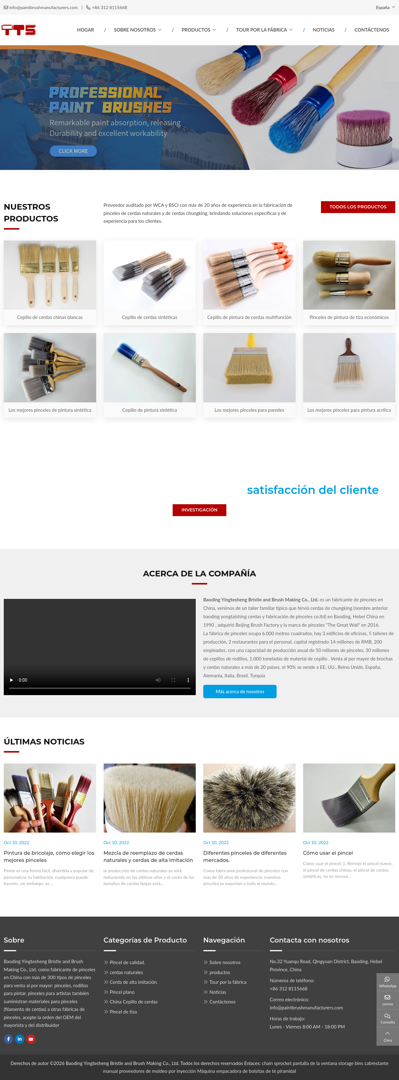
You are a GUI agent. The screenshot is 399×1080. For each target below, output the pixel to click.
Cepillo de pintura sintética (149, 410)
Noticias (323, 29)
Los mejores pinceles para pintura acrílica (349, 410)
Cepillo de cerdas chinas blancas (50, 317)
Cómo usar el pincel (328, 853)
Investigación (199, 510)
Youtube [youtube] (31, 1039)
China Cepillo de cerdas (134, 1001)
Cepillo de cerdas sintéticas (149, 317)
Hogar (85, 29)
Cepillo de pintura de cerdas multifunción (249, 317)
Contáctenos (371, 29)
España (383, 7)
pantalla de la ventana (315, 1063)
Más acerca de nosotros (240, 691)
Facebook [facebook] (8, 1039)
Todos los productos (358, 207)
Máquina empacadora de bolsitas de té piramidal (246, 1071)
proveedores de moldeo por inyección (157, 1071)
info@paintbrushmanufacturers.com (43, 7)
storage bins (350, 1063)
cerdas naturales (126, 972)
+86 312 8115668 (109, 7)
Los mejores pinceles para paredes (249, 410)
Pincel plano (122, 992)
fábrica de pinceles (228, 633)
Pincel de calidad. (127, 962)
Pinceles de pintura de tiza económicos (349, 317)
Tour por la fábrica (261, 29)
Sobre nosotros (135, 29)
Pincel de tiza (123, 1011)
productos (196, 29)
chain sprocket (277, 1063)
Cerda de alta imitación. (134, 982)
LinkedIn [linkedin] (19, 1039)
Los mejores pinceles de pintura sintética (49, 410)
